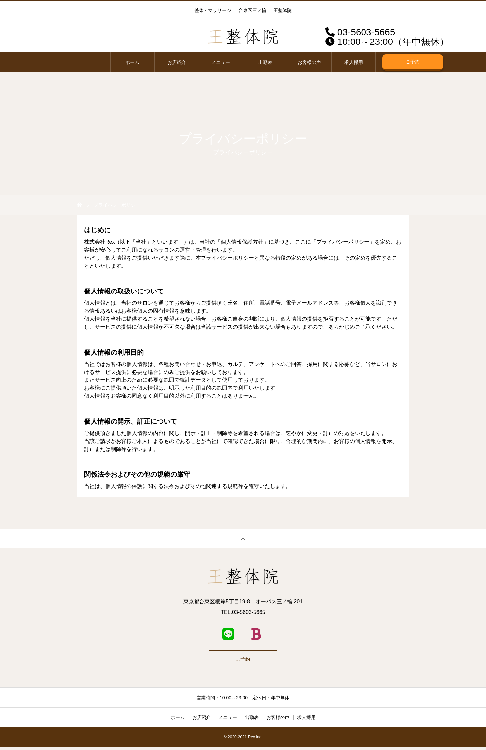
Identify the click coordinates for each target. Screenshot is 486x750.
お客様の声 (309, 62)
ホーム (132, 62)
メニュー (220, 62)
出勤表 (265, 62)
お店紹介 (176, 62)
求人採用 (353, 62)
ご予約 (413, 61)
